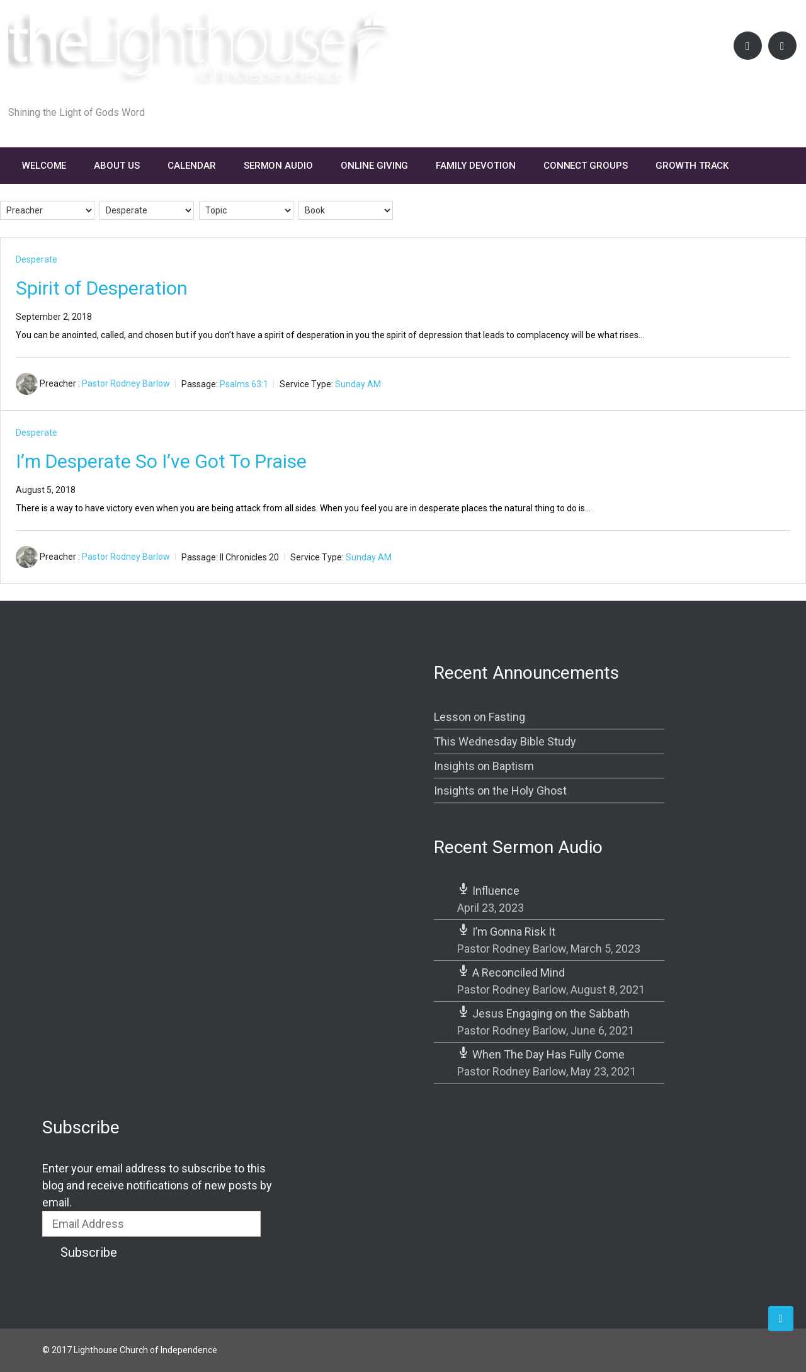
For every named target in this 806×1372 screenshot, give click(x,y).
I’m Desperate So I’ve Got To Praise (161, 461)
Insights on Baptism (484, 766)
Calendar (191, 165)
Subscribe (88, 1252)
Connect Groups (585, 165)
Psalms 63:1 (244, 383)
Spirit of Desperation (102, 288)
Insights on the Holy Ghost (500, 790)
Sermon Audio (278, 165)
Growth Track (692, 165)
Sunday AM (358, 383)
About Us (117, 165)
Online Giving (374, 165)
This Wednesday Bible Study (505, 741)
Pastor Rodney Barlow (126, 383)
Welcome (44, 165)
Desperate (36, 259)
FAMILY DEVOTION (475, 165)
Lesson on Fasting (479, 716)
